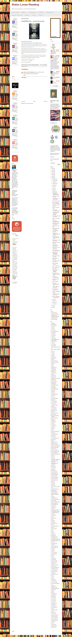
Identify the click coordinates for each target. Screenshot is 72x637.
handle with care (54, 443)
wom (52, 608)
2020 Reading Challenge (15, 115)
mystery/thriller (53, 503)
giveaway (52, 439)
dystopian (52, 420)
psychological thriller (54, 539)
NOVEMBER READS (54, 511)
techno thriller (53, 593)
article (52, 363)
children (52, 391)
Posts (13, 78)
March (54, 300)
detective (52, 414)
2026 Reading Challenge (15, 19)
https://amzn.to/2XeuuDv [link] (28, 60)
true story (52, 601)
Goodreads (41, 12)
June (53, 188)
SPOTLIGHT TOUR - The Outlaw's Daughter (55, 213)
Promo (52, 527)
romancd (52, 558)
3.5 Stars (52, 335)
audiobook (53, 368)
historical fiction (53, 447)
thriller (52, 595)
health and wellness (54, 444)
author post (53, 375)
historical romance (54, 451)
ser (51, 575)
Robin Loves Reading (25, 4)
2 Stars (52, 328)
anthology (52, 358)
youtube (52, 627)
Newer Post (23, 101)
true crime (53, 599)
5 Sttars (52, 354)
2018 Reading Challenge (15, 140)
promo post (53, 528)
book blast (53, 383)
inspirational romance (54, 459)
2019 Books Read (54, 312)
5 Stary (52, 351)
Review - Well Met (55, 281)
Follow (51, 160)
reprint (52, 548)
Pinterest (27, 15)
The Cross (54, 77)
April (53, 299)
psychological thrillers (54, 540)
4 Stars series (53, 341)
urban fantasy (53, 603)
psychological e (53, 536)
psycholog (53, 535)
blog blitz (52, 379)
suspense (52, 589)
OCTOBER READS (54, 512)
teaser (52, 592)
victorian (52, 604)
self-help (52, 572)
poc (51, 519)
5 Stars (52, 345)
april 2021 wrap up (54, 362)
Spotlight (52, 585)
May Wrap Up (54, 191)
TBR (52, 591)
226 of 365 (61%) (14, 27)
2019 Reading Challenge (15, 128)
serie (52, 578)
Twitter (34, 15)
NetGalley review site (17, 15)
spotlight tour (53, 587)
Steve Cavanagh (55, 78)
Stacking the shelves (54, 588)
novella (52, 508)
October (54, 182)
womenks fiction (54, 620)
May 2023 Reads (54, 478)
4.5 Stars (52, 344)
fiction (52, 432)
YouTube (40, 15)
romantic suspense (54, 567)
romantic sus (53, 566)
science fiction (53, 571)
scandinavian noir (54, 568)
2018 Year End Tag (54, 331)
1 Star (52, 327)
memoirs (52, 485)
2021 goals (53, 332)
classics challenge (54, 398)
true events (53, 600)
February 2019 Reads (54, 431)
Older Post (45, 101)
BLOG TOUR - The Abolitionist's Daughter (55, 270)
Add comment (24, 77)
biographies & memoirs (55, 378)
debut (52, 411)
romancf (52, 563)
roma (52, 556)
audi (52, 364)
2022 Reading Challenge (15, 91)
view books (17, 28)
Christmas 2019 (53, 394)
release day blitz (53, 547)
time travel (53, 596)
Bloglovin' (24, 12)
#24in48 (52, 323)
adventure (52, 356)
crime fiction (53, 407)
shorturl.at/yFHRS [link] (27, 62)
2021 (52, 176)
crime (52, 406)
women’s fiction (53, 617)
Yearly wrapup (53, 625)
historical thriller (54, 452)
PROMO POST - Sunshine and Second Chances (56, 234)
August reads (53, 372)
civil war (52, 395)
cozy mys (52, 403)
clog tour (52, 399)
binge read (53, 376)
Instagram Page (50, 12)
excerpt (52, 424)
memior (52, 482)
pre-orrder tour (53, 523)
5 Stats (52, 352)
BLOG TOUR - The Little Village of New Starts (56, 237)
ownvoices (53, 515)
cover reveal (25, 66)
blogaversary (53, 382)
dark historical (53, 410)
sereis (52, 576)
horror (52, 456)
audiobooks (53, 370)
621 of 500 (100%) (14, 123)
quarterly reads (53, 543)
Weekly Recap (53, 607)
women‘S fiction (54, 616)
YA (51, 623)
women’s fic (53, 613)
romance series (53, 560)
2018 (52, 307)
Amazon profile (15, 12)
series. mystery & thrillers (55, 583)
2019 (52, 305)
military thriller (53, 491)
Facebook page (32, 12)
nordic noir (53, 507)
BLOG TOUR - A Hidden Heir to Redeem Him (55, 253)
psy (51, 531)
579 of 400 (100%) (14, 99)
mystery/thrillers (54, 504)
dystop (52, 419)
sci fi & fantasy (53, 570)
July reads (52, 466)
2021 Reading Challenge (15, 103)
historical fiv (53, 448)
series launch (53, 580)
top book (52, 597)
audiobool (52, 371)
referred (52, 544)
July (53, 186)
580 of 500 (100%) (14, 111)
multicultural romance (54, 499)
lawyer (52, 469)
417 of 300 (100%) (14, 39)
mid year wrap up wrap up (55, 486)
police (52, 520)
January (54, 303)
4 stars (52, 336)
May (53, 189)
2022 (52, 174)
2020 (52, 177)
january (52, 465)
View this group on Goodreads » (14, 282)
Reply (24, 75)
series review (53, 582)
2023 (52, 173)
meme (52, 481)
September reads (54, 574)
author (52, 374)
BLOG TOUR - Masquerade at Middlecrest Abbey (55, 193)
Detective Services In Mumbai (29, 72)
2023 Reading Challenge (15, 56)
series (52, 579)
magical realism (53, 473)
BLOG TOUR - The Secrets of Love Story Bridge (56, 274)
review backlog (53, 552)
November (54, 180)
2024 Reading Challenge (15, 43)
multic (52, 496)
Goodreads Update (54, 317)
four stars (52, 436)
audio (52, 366)
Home (34, 101)
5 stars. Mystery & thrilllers (55, 349)
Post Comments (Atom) (29, 103)
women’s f (53, 612)
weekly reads (53, 605)
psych (52, 532)
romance (52, 559)
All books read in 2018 (55, 314)
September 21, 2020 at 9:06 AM (39, 72)
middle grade (53, 490)
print (52, 524)
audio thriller (53, 367)
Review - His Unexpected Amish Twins (55, 284)
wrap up (52, 621)
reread (52, 550)
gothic (52, 440)
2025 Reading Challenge (15, 31)
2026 (52, 168)
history (52, 455)
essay (52, 423)
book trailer (53, 387)
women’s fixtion (53, 619)
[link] (30, 41)
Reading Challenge (54, 319)
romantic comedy (54, 564)
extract (52, 427)
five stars (52, 435)
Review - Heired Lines (55, 265)
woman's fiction (53, 609)
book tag (52, 386)
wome (52, 611)
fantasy (52, 428)
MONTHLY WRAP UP (55, 494)
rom (52, 555)
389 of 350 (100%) (14, 51)
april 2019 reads (53, 360)
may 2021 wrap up (54, 477)
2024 (52, 171)
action (52, 355)
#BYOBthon (53, 324)
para (52, 516)
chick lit (52, 390)
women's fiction (53, 615)
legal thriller (53, 470)
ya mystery (53, 624)
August (54, 185)
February (54, 302)
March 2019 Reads (54, 474)
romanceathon (53, 562)
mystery (52, 500)
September (54, 183)
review (52, 551)
